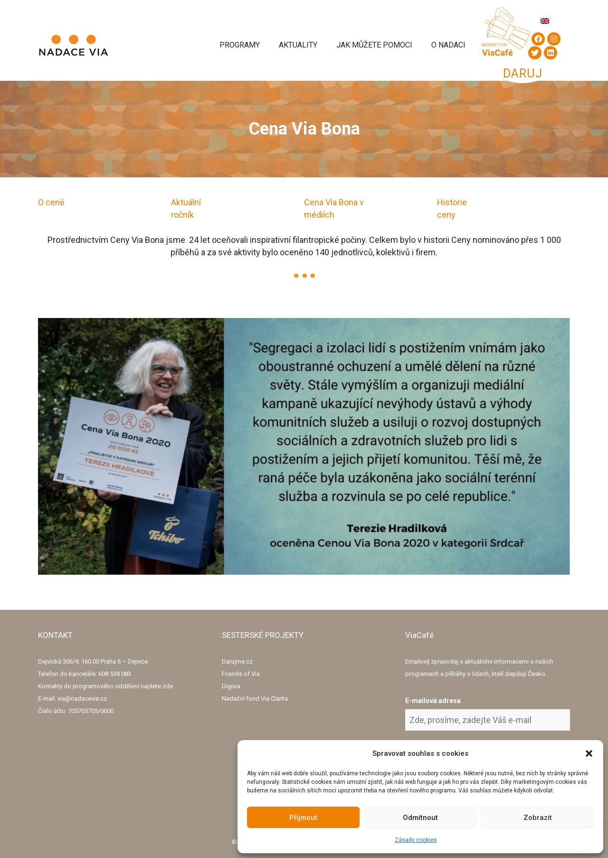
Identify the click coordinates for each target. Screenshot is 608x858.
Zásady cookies (416, 840)
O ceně (51, 202)
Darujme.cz (237, 661)
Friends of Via (241, 673)
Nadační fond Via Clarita (255, 698)
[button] (589, 753)
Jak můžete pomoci (374, 44)
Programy (239, 44)
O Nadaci (448, 44)
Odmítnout (420, 817)
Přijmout (303, 817)
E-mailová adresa (433, 700)
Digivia (231, 686)
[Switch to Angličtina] (545, 20)
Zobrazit (537, 817)
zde (167, 686)
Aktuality (298, 44)
